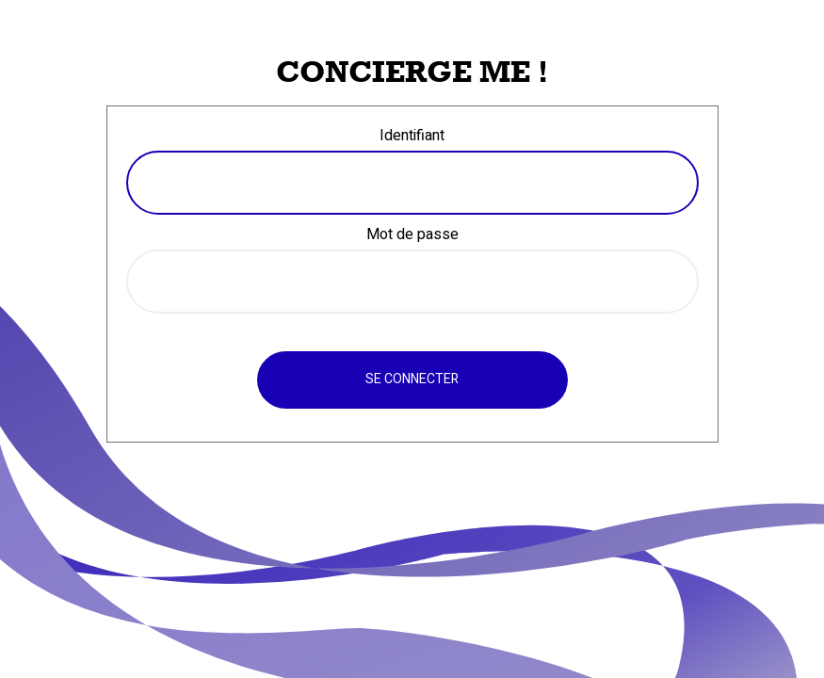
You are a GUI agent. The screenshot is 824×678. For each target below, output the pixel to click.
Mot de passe (412, 234)
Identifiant (412, 135)
